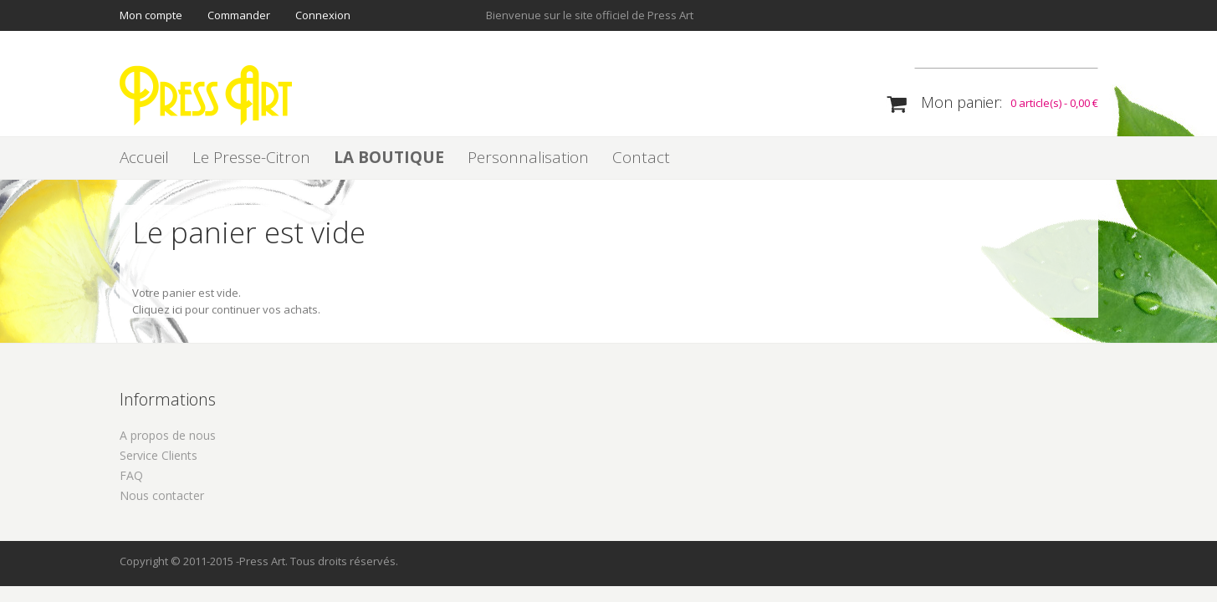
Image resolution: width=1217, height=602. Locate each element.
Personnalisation (528, 157)
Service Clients (158, 455)
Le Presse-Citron (251, 157)
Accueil (144, 157)
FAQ (131, 475)
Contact (641, 157)
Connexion (322, 15)
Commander (238, 15)
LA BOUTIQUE (389, 157)
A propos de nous (168, 435)
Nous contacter (162, 495)
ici (177, 309)
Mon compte (151, 15)
